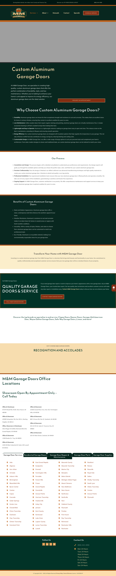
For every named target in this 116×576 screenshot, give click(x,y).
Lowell (38, 528)
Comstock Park (15, 525)
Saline (89, 476)
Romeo (89, 466)
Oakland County (66, 504)
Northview (64, 494)
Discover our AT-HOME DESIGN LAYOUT (67, 2)
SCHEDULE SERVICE (91, 13)
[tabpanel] (58, 495)
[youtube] (54, 544)
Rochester (64, 528)
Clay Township (15, 518)
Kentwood (39, 515)
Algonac (12, 466)
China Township (15, 511)
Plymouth (64, 508)
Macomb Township (67, 466)
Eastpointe (39, 466)
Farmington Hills (41, 473)
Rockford (90, 462)
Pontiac (64, 511)
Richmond (64, 522)
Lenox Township (41, 525)
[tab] (13, 455)
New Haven (65, 490)
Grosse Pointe (40, 494)
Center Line (13, 504)
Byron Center (14, 487)
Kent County (40, 511)
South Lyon (91, 483)
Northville (64, 497)
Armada (12, 473)
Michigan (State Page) (68, 480)
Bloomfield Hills (15, 483)
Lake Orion (39, 518)
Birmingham (14, 480)
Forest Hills (39, 480)
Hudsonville (39, 501)
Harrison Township (42, 497)
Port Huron (65, 515)
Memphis (64, 473)
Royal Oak (90, 473)
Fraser (38, 483)
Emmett (38, 469)
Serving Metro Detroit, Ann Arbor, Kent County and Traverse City (29, 2)
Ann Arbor (13, 469)
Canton (12, 490)
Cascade (12, 497)
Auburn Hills (14, 476)
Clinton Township (15, 522)
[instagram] (50, 544)
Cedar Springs (14, 501)
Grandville (39, 490)
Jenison (38, 508)
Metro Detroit (65, 476)
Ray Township (66, 518)
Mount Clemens (66, 483)
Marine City (65, 469)
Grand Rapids (40, 487)
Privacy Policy (59, 573)
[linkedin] (47, 544)
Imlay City (39, 504)
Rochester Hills (66, 525)
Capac (12, 494)
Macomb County (66, 462)
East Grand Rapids (42, 462)
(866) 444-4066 (98, 2)
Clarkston (13, 515)
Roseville (90, 469)
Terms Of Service (68, 573)
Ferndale (38, 476)
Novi (62, 501)
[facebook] (43, 544)
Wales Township (93, 487)
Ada (11, 462)
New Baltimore (66, 487)
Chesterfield (14, 508)
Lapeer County (40, 522)
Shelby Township (93, 480)
